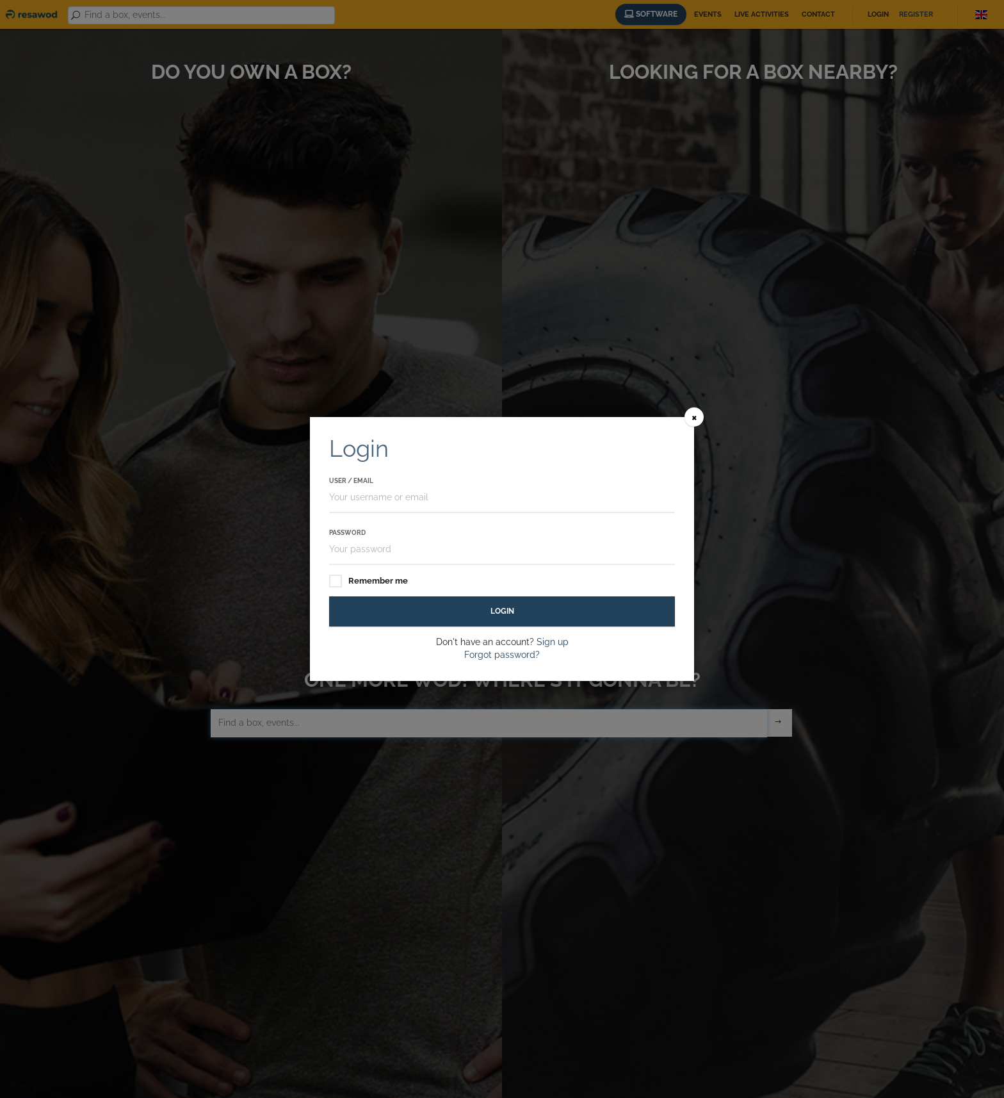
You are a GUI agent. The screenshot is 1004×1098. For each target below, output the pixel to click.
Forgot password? (502, 655)
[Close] (694, 417)
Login (502, 611)
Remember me (368, 581)
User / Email (351, 480)
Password (347, 532)
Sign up (553, 642)
